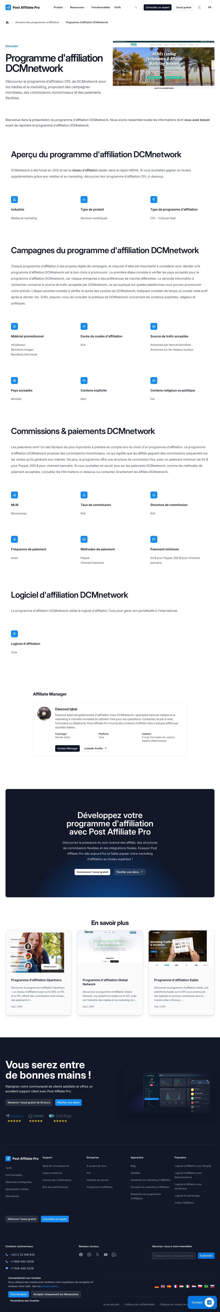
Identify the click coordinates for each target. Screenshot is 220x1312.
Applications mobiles (17, 1189)
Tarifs (9, 1167)
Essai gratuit (184, 7)
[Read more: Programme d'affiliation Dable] (181, 972)
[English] (163, 1286)
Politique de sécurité (107, 1304)
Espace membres (52, 1172)
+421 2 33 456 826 (22, 1254)
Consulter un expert (157, 7)
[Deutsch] (157, 1286)
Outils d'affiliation (184, 1202)
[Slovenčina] (212, 1286)
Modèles (135, 1172)
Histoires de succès (97, 1179)
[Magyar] (181, 1286)
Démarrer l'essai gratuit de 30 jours (29, 1102)
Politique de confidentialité (139, 1304)
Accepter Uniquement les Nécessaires (56, 1294)
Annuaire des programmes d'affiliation (37, 22)
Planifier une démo (130, 872)
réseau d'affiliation (85, 170)
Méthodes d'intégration (19, 1182)
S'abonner (206, 1255)
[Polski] (200, 1286)
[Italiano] (188, 1286)
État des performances (55, 1187)
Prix (89, 1172)
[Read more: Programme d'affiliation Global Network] (110, 972)
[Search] (138, 7)
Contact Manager (67, 748)
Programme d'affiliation (100, 1187)
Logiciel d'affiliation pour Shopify (193, 1165)
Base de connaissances (56, 1165)
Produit (60, 7)
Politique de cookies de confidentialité (181, 1304)
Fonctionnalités (14, 1174)
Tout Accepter (18, 1294)
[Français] (175, 1286)
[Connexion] (199, 7)
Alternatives (12, 1196)
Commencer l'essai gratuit (92, 871)
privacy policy (49, 1286)
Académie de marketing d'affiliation (150, 1179)
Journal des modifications (57, 1179)
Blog (133, 1165)
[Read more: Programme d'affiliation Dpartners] (38, 972)
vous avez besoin (197, 120)
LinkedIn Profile (95, 748)
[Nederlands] (194, 1286)
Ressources (78, 7)
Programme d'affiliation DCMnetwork (87, 22)
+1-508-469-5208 (22, 1268)
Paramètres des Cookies (24, 1300)
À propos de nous (97, 1165)
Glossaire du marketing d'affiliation (150, 1187)
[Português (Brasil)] (206, 1286)
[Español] (169, 1286)
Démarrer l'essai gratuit (22, 1218)
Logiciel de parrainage (187, 1195)
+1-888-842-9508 (22, 1261)
